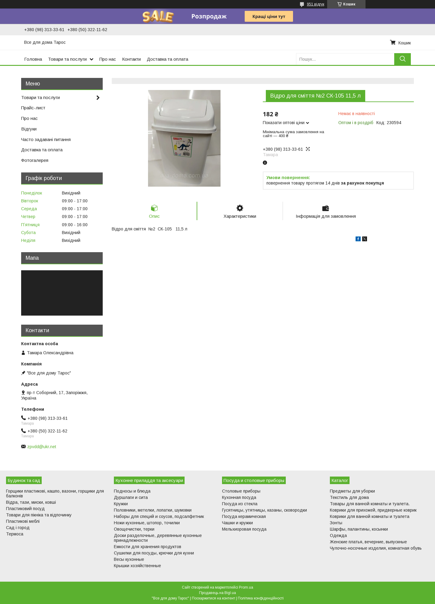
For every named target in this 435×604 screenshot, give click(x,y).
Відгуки (29, 128)
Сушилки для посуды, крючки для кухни (154, 553)
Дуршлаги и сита (131, 497)
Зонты (336, 522)
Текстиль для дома (349, 497)
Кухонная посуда (239, 497)
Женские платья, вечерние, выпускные (368, 541)
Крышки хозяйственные (137, 565)
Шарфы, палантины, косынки (359, 529)
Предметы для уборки (352, 491)
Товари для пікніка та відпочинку (39, 514)
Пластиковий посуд (25, 508)
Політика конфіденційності (261, 598)
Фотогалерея (34, 160)
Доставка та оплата (167, 59)
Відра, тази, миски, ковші (31, 502)
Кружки (121, 503)
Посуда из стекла (239, 503)
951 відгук (315, 4)
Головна (33, 59)
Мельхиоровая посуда (244, 529)
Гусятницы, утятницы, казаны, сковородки (264, 510)
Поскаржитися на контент (213, 598)
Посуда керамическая (244, 516)
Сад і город (18, 527)
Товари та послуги (67, 59)
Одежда (338, 535)
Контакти (131, 59)
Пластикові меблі (23, 521)
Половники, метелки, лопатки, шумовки (153, 510)
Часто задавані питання (46, 139)
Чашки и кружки (237, 522)
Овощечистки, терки (134, 529)
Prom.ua (246, 587)
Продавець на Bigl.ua (217, 593)
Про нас (107, 59)
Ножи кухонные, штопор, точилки (147, 522)
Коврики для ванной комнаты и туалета (369, 516)
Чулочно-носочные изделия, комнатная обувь (376, 548)
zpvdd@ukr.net (41, 446)
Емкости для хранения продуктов (147, 546)
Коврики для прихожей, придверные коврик (373, 510)
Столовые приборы (241, 491)
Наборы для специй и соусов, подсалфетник (159, 516)
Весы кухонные (129, 559)
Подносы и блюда (132, 491)
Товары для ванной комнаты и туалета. (370, 503)
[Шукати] (402, 59)
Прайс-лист (33, 107)
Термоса (14, 534)
